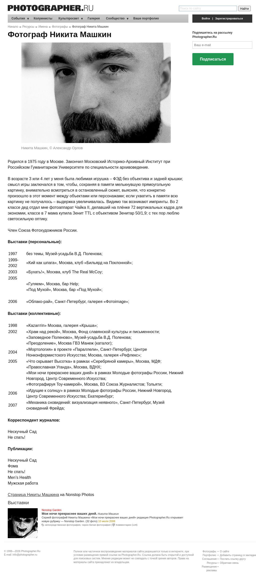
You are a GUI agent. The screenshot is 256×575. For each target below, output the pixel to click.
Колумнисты (43, 18)
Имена (43, 26)
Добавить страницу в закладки (238, 555)
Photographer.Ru (30, 551)
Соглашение (209, 559)
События (18, 18)
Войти (206, 18)
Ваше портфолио (146, 18)
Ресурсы (28, 26)
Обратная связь (229, 563)
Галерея (94, 18)
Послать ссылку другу (233, 559)
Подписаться (213, 59)
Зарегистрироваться (229, 18)
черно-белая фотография (96, 524)
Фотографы (60, 26)
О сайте (224, 551)
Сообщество (115, 18)
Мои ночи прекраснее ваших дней (69, 513)
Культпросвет (69, 18)
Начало (13, 26)
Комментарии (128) (126, 524)
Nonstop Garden (51, 509)
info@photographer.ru (25, 554)
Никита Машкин (108, 513)
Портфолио (209, 555)
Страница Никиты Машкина (33, 495)
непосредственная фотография (62, 524)
